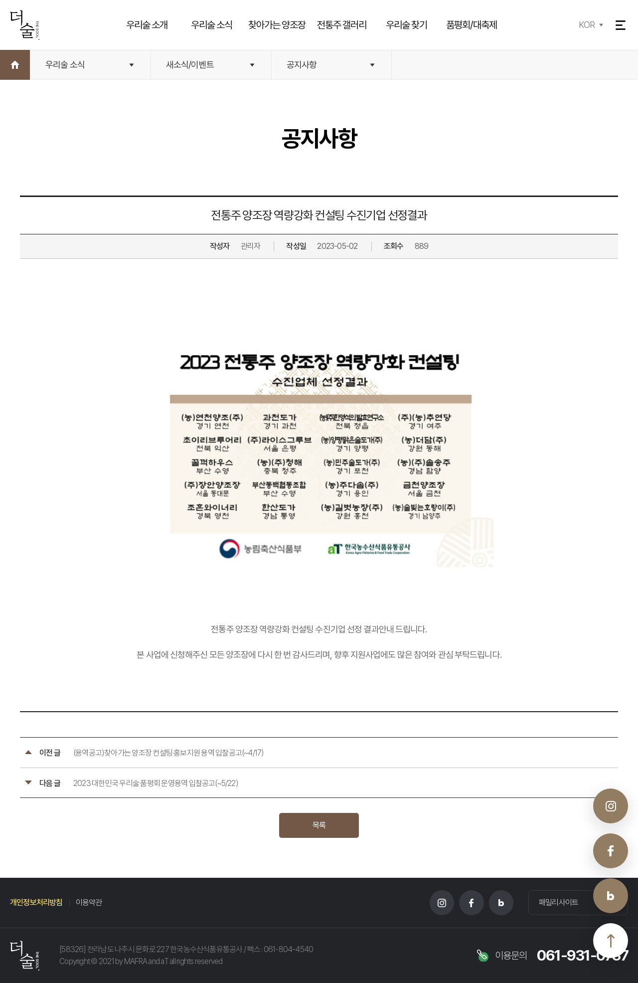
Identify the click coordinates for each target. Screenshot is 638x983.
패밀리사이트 (558, 902)
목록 (319, 825)
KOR (586, 24)
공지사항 (302, 64)
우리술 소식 (65, 64)
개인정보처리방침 (36, 902)
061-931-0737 (582, 955)
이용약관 (89, 902)
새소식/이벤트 (190, 64)
